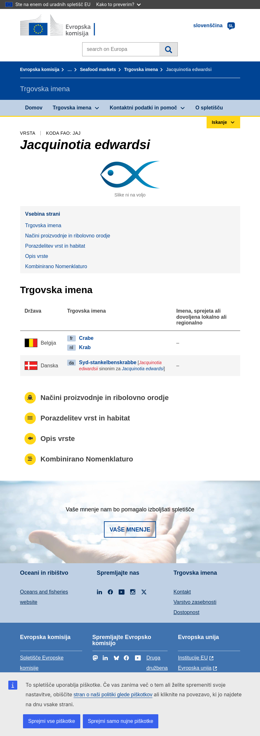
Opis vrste (36, 256)
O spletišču (209, 107)
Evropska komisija (39, 69)
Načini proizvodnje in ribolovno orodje (67, 235)
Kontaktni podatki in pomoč (143, 107)
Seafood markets (98, 69)
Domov (34, 107)
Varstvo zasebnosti (195, 602)
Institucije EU (193, 657)
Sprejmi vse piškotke (51, 721)
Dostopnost (187, 612)
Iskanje (168, 49)
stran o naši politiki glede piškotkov (113, 694)
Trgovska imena (141, 69)
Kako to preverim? (118, 4)
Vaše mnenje (130, 529)
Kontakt (182, 592)
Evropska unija (194, 668)
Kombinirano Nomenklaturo (56, 266)
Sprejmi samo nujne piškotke (121, 721)
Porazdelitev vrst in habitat (55, 246)
